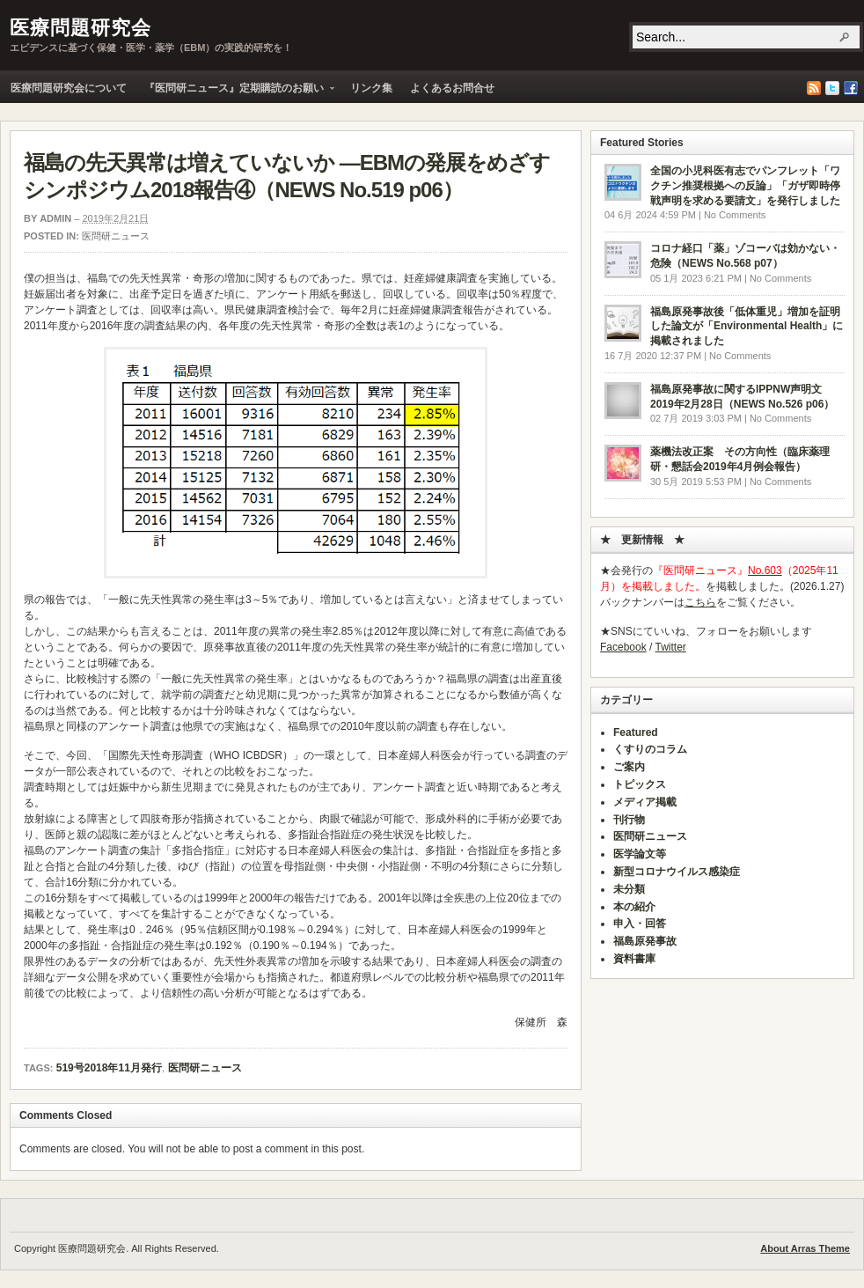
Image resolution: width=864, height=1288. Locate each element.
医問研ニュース (116, 236)
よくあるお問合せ (452, 88)
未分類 (629, 889)
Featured (635, 732)
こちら (700, 602)
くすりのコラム (650, 749)
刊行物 (629, 819)
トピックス (639, 784)
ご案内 (629, 767)
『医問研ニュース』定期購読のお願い (234, 92)
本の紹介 (634, 907)
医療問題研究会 (80, 28)
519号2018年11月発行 (109, 1068)
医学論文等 (639, 854)
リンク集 (371, 88)
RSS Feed (814, 88)
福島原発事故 (645, 941)
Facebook (851, 88)
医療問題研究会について (69, 88)
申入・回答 (639, 923)
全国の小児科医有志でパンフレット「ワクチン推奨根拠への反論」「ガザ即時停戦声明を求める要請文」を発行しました (745, 186)
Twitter (832, 88)
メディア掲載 (645, 802)
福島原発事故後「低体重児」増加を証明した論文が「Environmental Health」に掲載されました (746, 326)
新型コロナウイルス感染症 (676, 871)
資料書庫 (634, 959)
